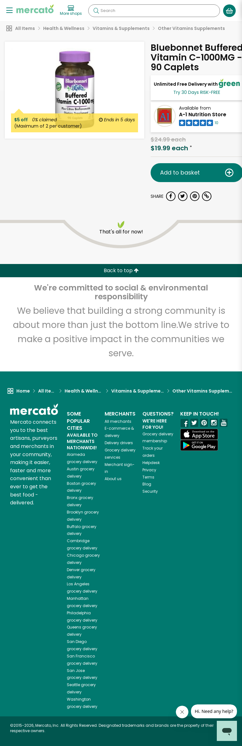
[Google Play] (199, 445)
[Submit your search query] (96, 10)
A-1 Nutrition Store (202, 114)
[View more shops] (71, 10)
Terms (148, 477)
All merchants (118, 421)
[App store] (199, 434)
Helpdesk (151, 462)
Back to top (121, 270)
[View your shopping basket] (229, 10)
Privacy (149, 470)
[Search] (154, 10)
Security (150, 491)
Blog (146, 484)
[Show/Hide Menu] (9, 10)
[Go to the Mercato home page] (35, 8)
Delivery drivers (119, 442)
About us (113, 478)
